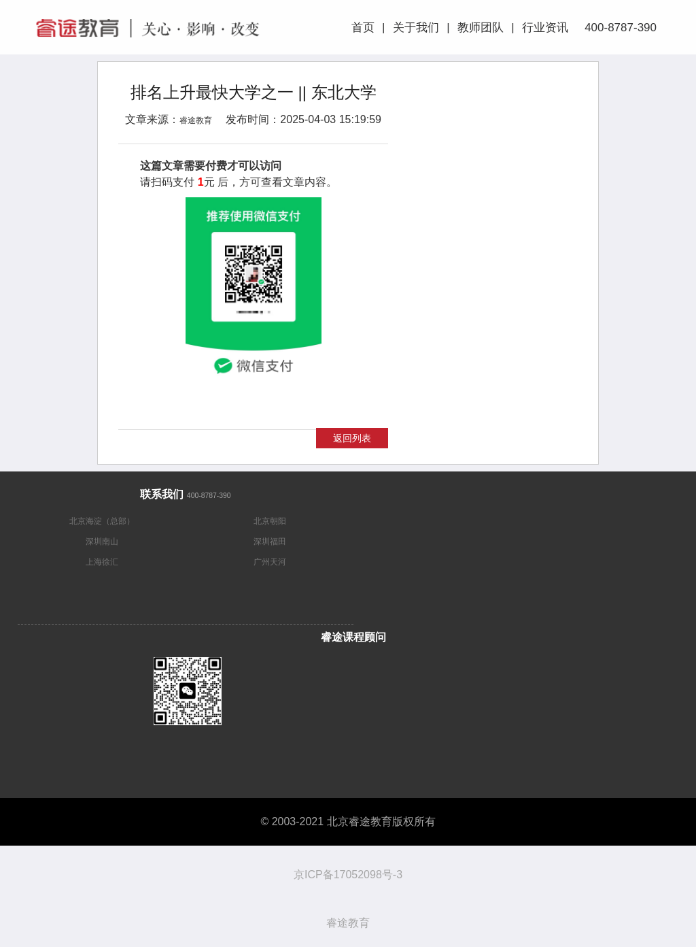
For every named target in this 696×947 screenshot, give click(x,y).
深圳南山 (102, 541)
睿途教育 (195, 120)
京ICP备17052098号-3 (348, 874)
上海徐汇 (102, 562)
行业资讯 (545, 27)
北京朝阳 (270, 521)
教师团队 (480, 27)
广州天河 (270, 562)
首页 (363, 27)
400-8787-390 (619, 27)
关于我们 (416, 27)
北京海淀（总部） (102, 521)
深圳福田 (270, 541)
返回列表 (352, 438)
